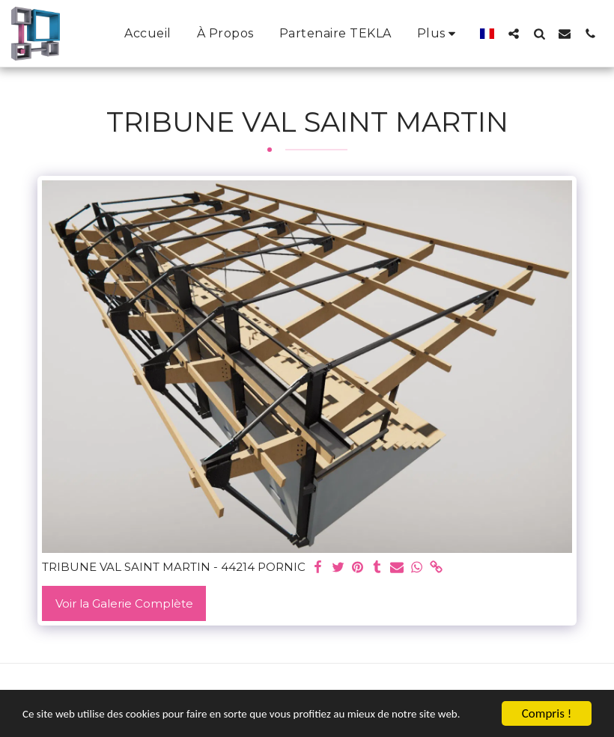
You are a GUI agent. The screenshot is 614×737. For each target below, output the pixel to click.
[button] (514, 33)
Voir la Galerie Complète (124, 603)
